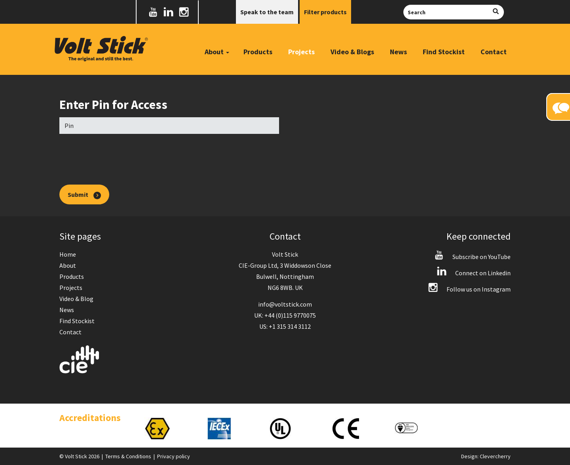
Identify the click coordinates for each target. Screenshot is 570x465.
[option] (168, 429)
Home (67, 254)
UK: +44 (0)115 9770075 (285, 315)
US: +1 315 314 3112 (285, 326)
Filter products (325, 12)
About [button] (217, 51)
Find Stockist (444, 51)
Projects (301, 51)
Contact (494, 51)
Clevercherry (495, 456)
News (398, 51)
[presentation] (119, 155)
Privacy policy (173, 456)
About (67, 265)
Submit (84, 195)
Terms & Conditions (128, 456)
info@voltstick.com (285, 304)
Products (257, 51)
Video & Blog (76, 299)
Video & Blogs (352, 51)
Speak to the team (267, 12)
